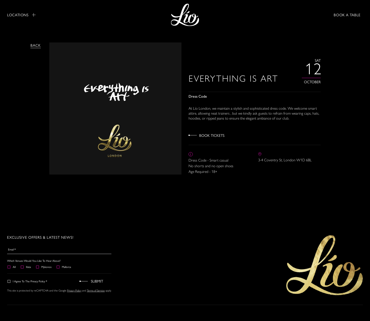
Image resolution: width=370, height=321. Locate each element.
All (12, 267)
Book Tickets (211, 135)
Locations (21, 15)
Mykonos (44, 267)
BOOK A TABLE (347, 14)
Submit (97, 281)
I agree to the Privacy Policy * (27, 281)
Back (35, 45)
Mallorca (64, 267)
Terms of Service (96, 290)
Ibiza (26, 267)
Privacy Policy (74, 290)
